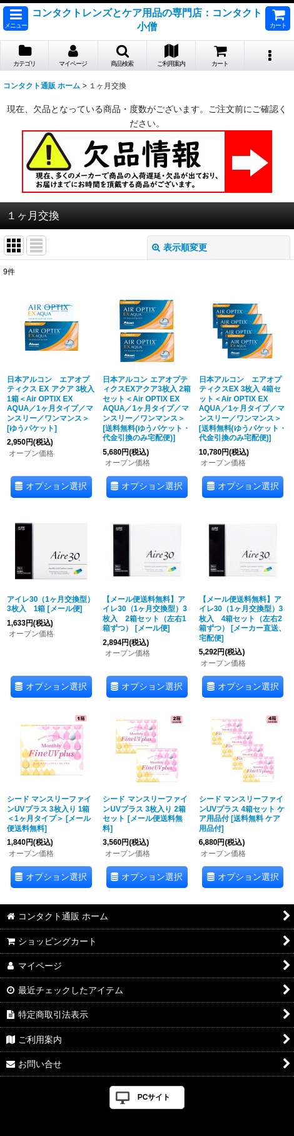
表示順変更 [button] (179, 247)
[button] (15, 18)
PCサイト (154, 1097)
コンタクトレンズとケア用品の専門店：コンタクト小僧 (147, 19)
